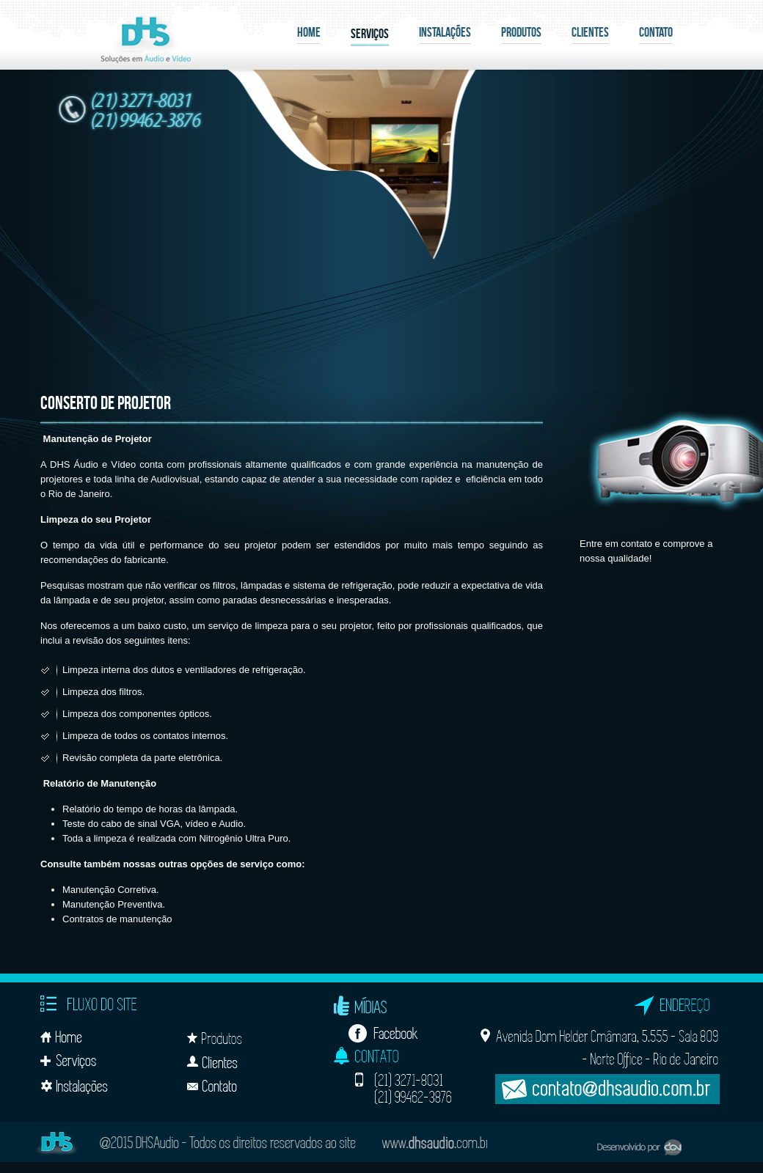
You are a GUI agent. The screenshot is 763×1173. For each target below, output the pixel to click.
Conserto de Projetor (105, 402)
